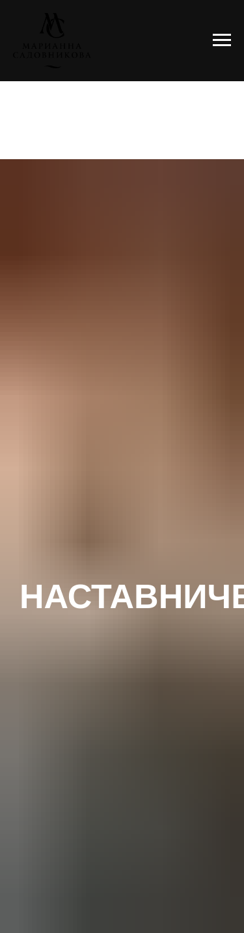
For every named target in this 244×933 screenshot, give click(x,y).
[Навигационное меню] (222, 40)
